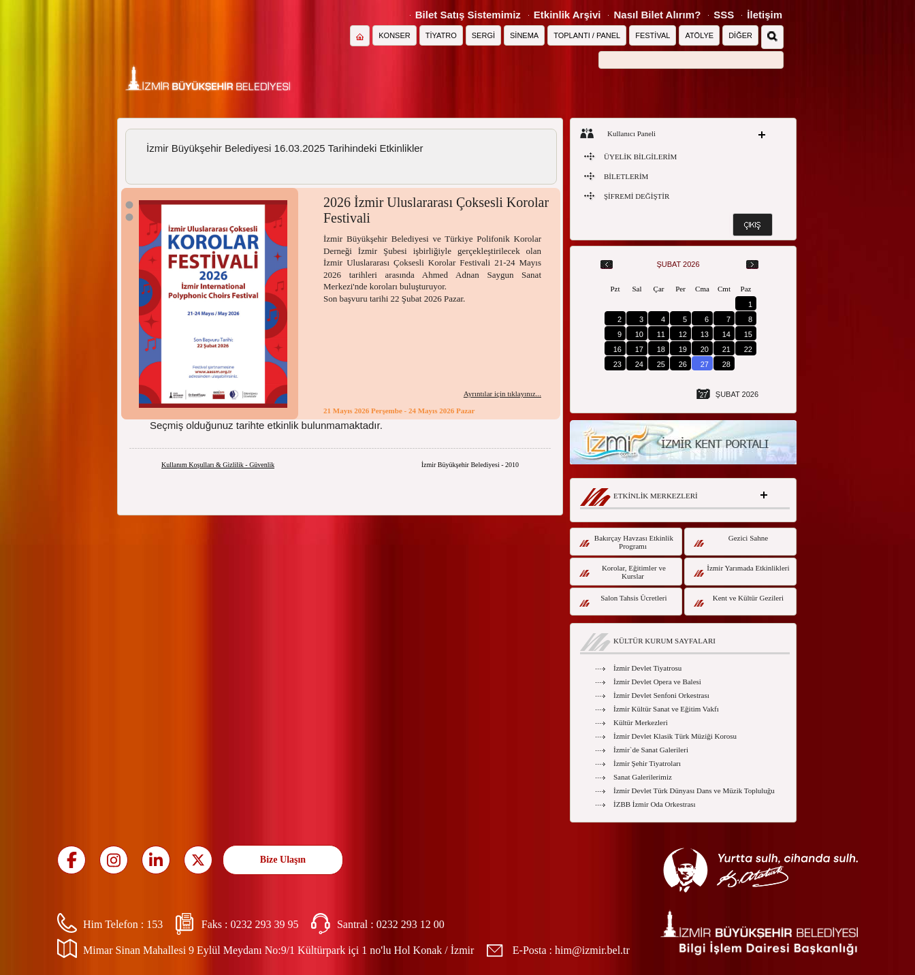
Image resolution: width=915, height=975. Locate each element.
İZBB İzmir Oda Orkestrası (654, 804)
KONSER (394, 35)
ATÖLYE (699, 35)
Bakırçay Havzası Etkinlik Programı (626, 542)
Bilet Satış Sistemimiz (468, 14)
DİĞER (740, 35)
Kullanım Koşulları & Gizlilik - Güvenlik (217, 464)
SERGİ (483, 35)
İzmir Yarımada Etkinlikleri (742, 570)
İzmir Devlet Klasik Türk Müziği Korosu (675, 736)
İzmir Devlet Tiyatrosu (647, 668)
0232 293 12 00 (410, 924)
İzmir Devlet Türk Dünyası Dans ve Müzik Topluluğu (694, 790)
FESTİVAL (652, 35)
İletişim (764, 14)
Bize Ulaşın (283, 859)
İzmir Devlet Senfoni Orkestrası (661, 695)
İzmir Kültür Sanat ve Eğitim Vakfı (666, 709)
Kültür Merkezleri (640, 722)
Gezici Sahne (731, 540)
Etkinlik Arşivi (567, 14)
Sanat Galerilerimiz (642, 777)
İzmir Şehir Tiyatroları (647, 763)
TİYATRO (441, 35)
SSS (723, 14)
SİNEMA (524, 35)
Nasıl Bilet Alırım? (657, 14)
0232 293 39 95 (264, 924)
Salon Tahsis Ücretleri (623, 600)
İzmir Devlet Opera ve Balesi (657, 681)
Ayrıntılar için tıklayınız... (502, 393)
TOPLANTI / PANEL (586, 35)
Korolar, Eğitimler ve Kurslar (622, 572)
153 (154, 924)
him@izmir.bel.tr (592, 950)
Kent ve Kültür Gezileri (739, 600)
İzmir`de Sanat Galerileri (650, 750)
